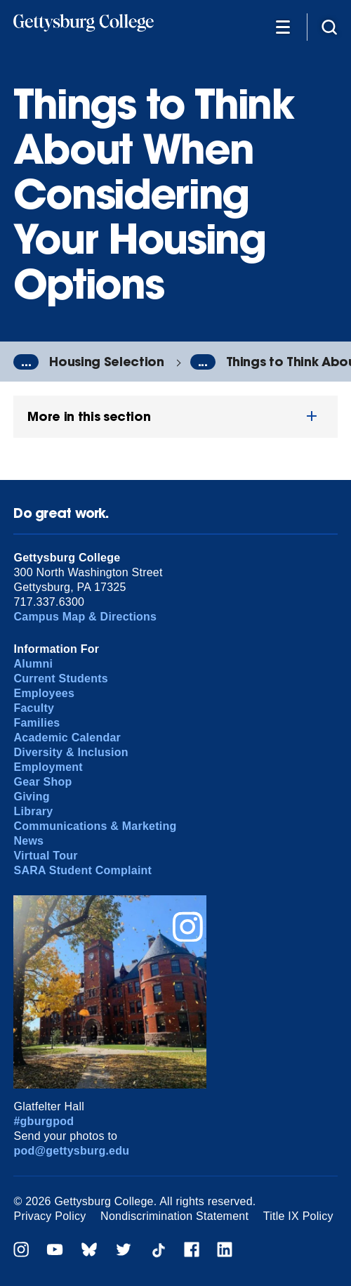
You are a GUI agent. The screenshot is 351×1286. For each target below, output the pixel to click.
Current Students (60, 678)
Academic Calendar (67, 737)
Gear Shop (42, 782)
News (28, 841)
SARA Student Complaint (82, 870)
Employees (43, 693)
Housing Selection (106, 361)
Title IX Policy (298, 1216)
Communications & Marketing (94, 826)
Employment (47, 767)
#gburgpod (43, 1121)
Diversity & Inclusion (70, 752)
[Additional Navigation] (283, 26)
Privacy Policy (49, 1216)
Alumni (33, 664)
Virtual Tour (45, 856)
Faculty (33, 708)
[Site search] (329, 26)
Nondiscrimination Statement (174, 1216)
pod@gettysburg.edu (71, 1151)
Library (33, 811)
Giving (31, 797)
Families (36, 723)
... (26, 362)
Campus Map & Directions (85, 617)
